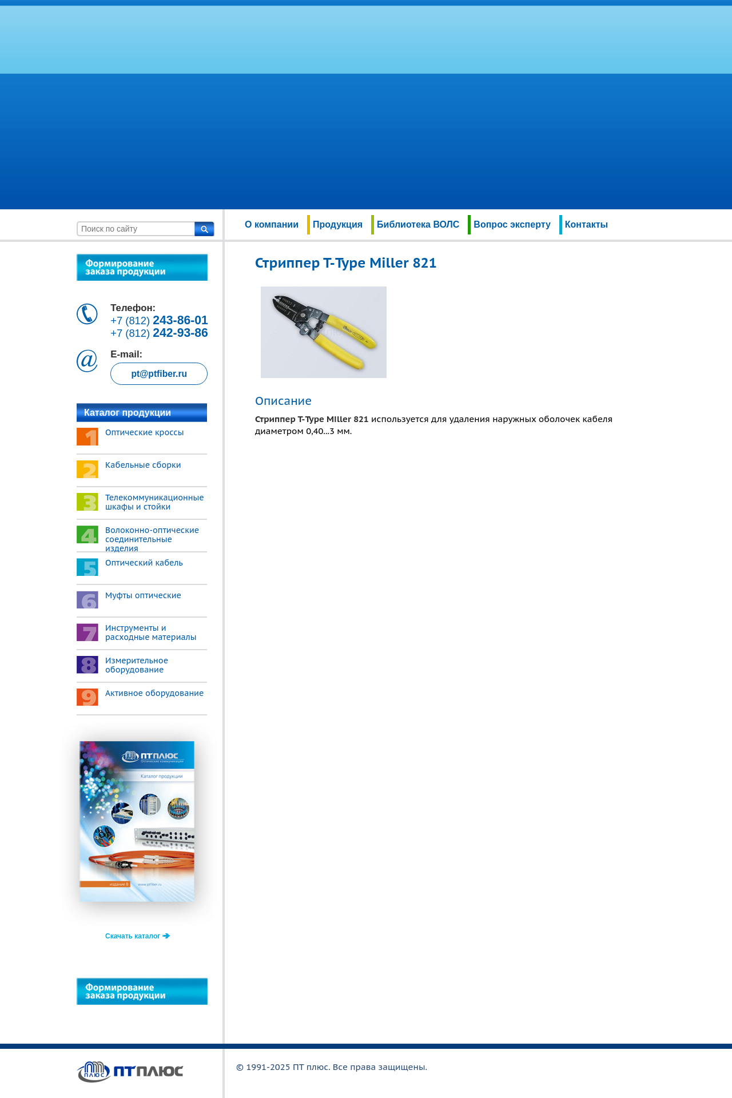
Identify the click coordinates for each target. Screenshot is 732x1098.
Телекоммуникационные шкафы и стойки (154, 502)
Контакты (586, 224)
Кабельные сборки (143, 465)
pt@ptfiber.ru (159, 374)
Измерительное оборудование (136, 665)
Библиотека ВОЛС (418, 224)
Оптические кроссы (144, 432)
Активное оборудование (154, 693)
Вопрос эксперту (512, 224)
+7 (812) (159, 321)
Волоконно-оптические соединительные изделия (152, 539)
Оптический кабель (144, 563)
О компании (272, 224)
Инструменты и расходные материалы (151, 632)
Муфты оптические (143, 595)
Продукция (338, 224)
